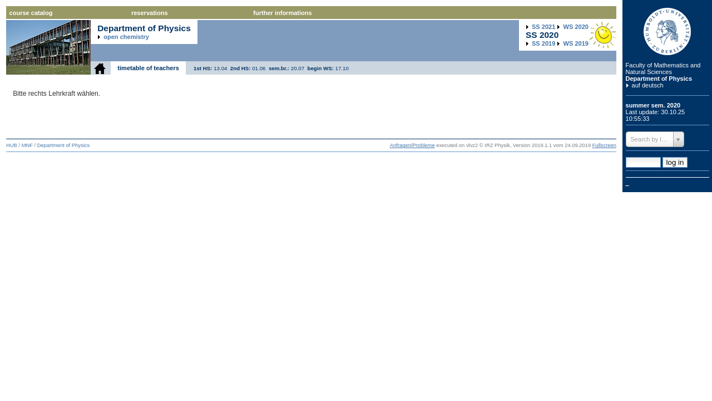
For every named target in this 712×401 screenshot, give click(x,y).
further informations (282, 12)
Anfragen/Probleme (412, 145)
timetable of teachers (148, 68)
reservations (149, 12)
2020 (576, 26)
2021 (543, 26)
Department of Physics (659, 78)
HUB (11, 145)
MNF (27, 145)
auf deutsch (648, 85)
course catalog (31, 12)
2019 (543, 43)
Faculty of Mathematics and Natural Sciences (663, 68)
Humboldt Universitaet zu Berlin (667, 31)
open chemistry (126, 36)
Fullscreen (604, 145)
